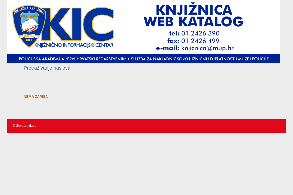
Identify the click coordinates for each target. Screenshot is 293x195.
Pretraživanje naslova (47, 68)
